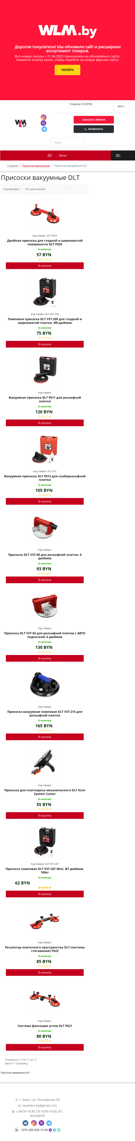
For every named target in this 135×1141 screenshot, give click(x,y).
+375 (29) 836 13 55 (31, 1130)
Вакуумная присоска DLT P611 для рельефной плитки (45, 399)
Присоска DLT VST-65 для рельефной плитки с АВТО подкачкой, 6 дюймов (44, 635)
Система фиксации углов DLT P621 (45, 1026)
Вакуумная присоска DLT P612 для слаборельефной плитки (45, 478)
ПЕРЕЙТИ (67, 70)
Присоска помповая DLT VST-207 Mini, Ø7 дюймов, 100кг (45, 870)
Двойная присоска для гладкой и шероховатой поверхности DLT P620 (45, 242)
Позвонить (93, 129)
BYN (121, 106)
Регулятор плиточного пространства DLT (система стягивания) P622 (45, 949)
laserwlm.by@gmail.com (37, 1105)
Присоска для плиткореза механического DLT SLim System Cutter (44, 792)
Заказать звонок (93, 119)
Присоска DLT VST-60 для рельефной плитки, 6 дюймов (45, 556)
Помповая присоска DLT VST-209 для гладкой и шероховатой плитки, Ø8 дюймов (45, 320)
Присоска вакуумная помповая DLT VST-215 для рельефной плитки (44, 713)
